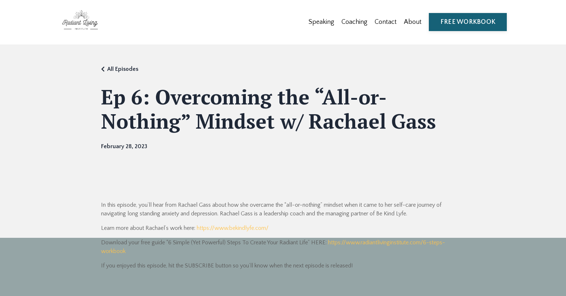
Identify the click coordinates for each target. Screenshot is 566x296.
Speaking (321, 22)
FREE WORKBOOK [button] (467, 22)
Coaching (354, 22)
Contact (386, 22)
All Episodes (122, 69)
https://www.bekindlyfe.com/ (233, 228)
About (413, 22)
